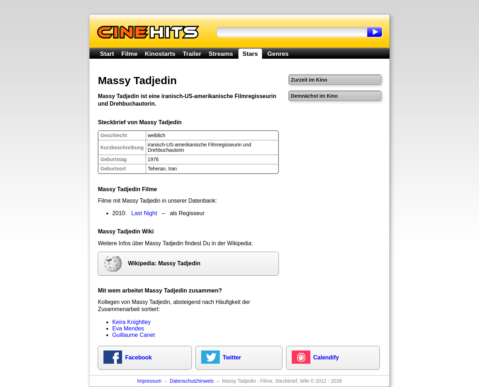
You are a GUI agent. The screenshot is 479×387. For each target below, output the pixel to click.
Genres (278, 53)
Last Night (144, 213)
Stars (250, 53)
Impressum (149, 381)
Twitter (232, 357)
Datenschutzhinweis (192, 381)
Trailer (192, 53)
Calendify (326, 357)
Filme (129, 53)
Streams (221, 53)
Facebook (138, 357)
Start (107, 53)
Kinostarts (160, 53)
